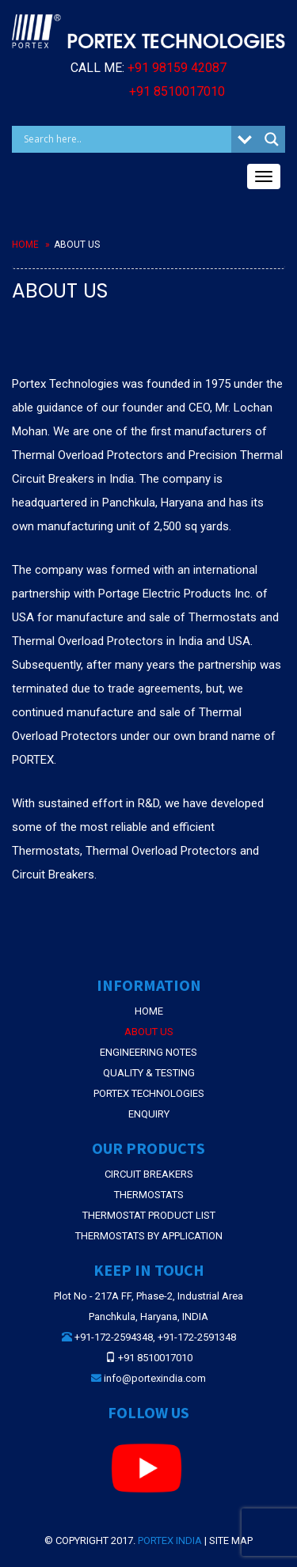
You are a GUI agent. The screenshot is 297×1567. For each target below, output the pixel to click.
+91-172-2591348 (197, 1337)
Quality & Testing (149, 1073)
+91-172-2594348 (113, 1337)
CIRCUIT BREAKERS (149, 1174)
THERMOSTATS (149, 1195)
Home (25, 244)
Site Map (231, 1540)
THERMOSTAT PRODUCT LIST (148, 1215)
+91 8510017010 (177, 91)
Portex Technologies (148, 1093)
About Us (148, 1032)
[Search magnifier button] (271, 139)
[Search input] (125, 139)
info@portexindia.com (155, 1378)
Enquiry (148, 1114)
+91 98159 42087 (177, 67)
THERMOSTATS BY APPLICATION (149, 1236)
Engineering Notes (148, 1052)
